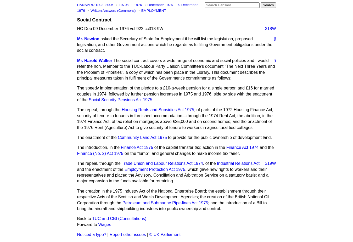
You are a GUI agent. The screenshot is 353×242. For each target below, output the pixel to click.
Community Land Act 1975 (142, 137)
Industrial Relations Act (238, 163)
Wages (104, 224)
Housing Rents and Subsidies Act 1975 (158, 110)
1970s (124, 5)
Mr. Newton (88, 39)
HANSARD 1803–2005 (95, 5)
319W (270, 163)
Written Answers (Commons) (114, 11)
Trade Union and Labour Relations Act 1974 (162, 163)
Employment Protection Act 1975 (155, 169)
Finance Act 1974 (242, 147)
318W (270, 28)
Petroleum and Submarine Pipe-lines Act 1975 (165, 203)
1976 (138, 5)
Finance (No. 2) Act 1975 (100, 153)
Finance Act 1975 (137, 147)
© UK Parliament (165, 234)
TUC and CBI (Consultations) (119, 218)
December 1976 (161, 5)
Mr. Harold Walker (95, 60)
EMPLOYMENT (153, 11)
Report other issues (128, 234)
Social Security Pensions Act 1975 (120, 100)
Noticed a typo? (91, 234)
